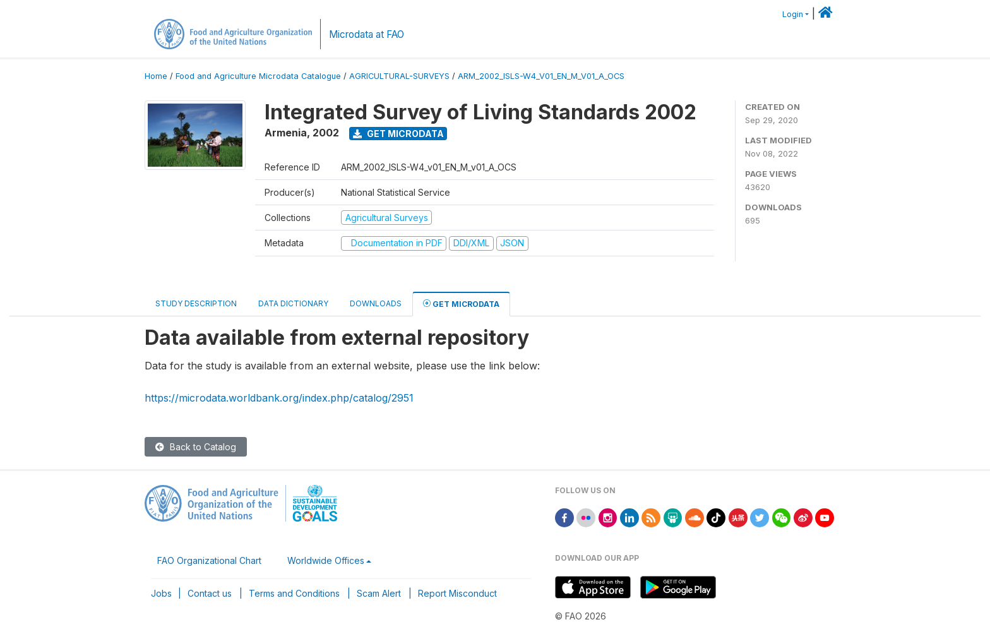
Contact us (210, 593)
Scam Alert (379, 593)
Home (156, 76)
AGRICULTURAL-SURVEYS (399, 76)
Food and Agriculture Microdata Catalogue (258, 76)
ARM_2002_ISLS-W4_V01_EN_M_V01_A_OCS (541, 76)
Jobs (161, 593)
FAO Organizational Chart (209, 560)
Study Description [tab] (196, 303)
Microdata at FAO (366, 34)
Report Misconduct (457, 593)
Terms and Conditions (294, 593)
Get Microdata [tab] (461, 303)
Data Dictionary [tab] (293, 303)
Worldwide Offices (325, 560)
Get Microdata (398, 133)
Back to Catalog (195, 446)
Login (792, 14)
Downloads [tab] (376, 303)
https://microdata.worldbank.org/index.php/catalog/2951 (279, 398)
